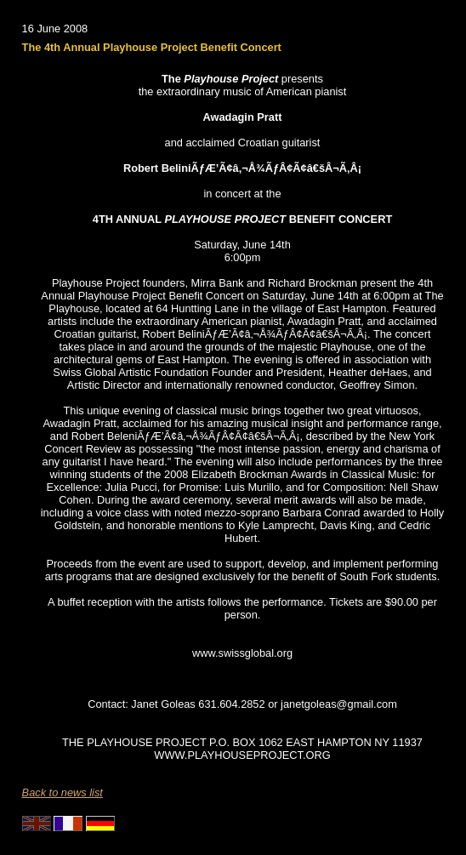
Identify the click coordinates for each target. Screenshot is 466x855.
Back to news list (62, 792)
